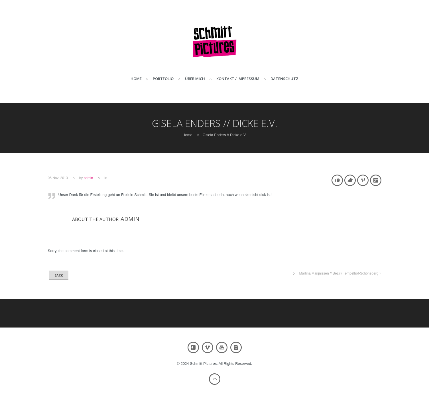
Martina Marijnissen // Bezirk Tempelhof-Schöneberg (339, 273)
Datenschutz (284, 78)
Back (58, 275)
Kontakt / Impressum (237, 78)
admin (88, 178)
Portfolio (163, 78)
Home (136, 78)
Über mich (195, 78)
